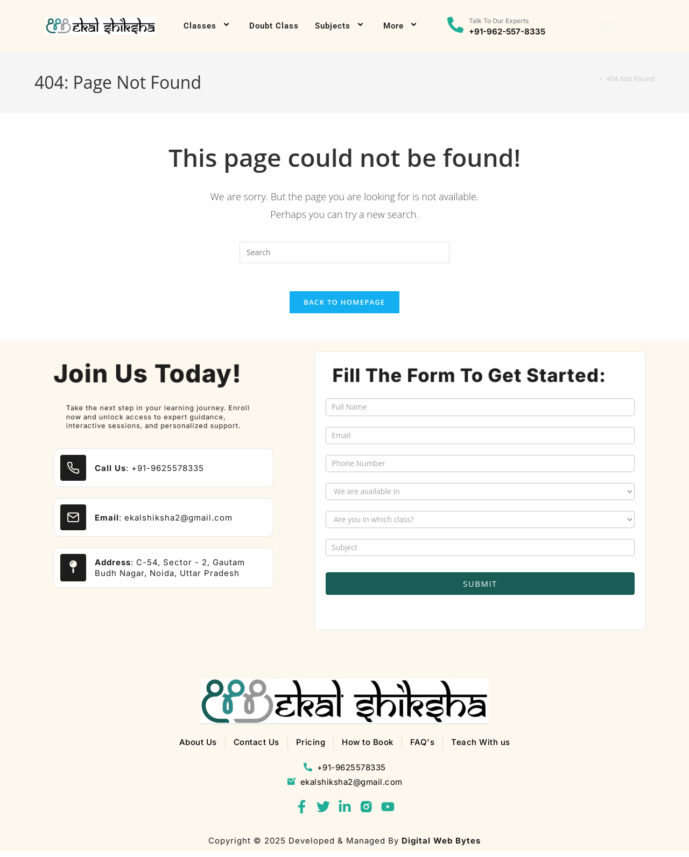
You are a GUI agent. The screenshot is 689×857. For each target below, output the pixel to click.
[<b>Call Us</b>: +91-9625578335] (73, 473)
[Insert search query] (344, 252)
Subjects (341, 25)
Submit (480, 589)
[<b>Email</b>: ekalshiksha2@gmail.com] (73, 522)
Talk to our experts (499, 21)
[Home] (592, 78)
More (401, 25)
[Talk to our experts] (455, 26)
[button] (607, 26)
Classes (208, 25)
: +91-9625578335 (149, 473)
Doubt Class (274, 26)
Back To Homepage (344, 307)
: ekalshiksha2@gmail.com (164, 522)
